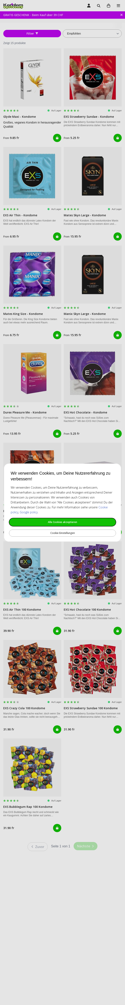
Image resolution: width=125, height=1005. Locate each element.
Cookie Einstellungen (62, 533)
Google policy (29, 512)
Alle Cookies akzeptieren (62, 522)
